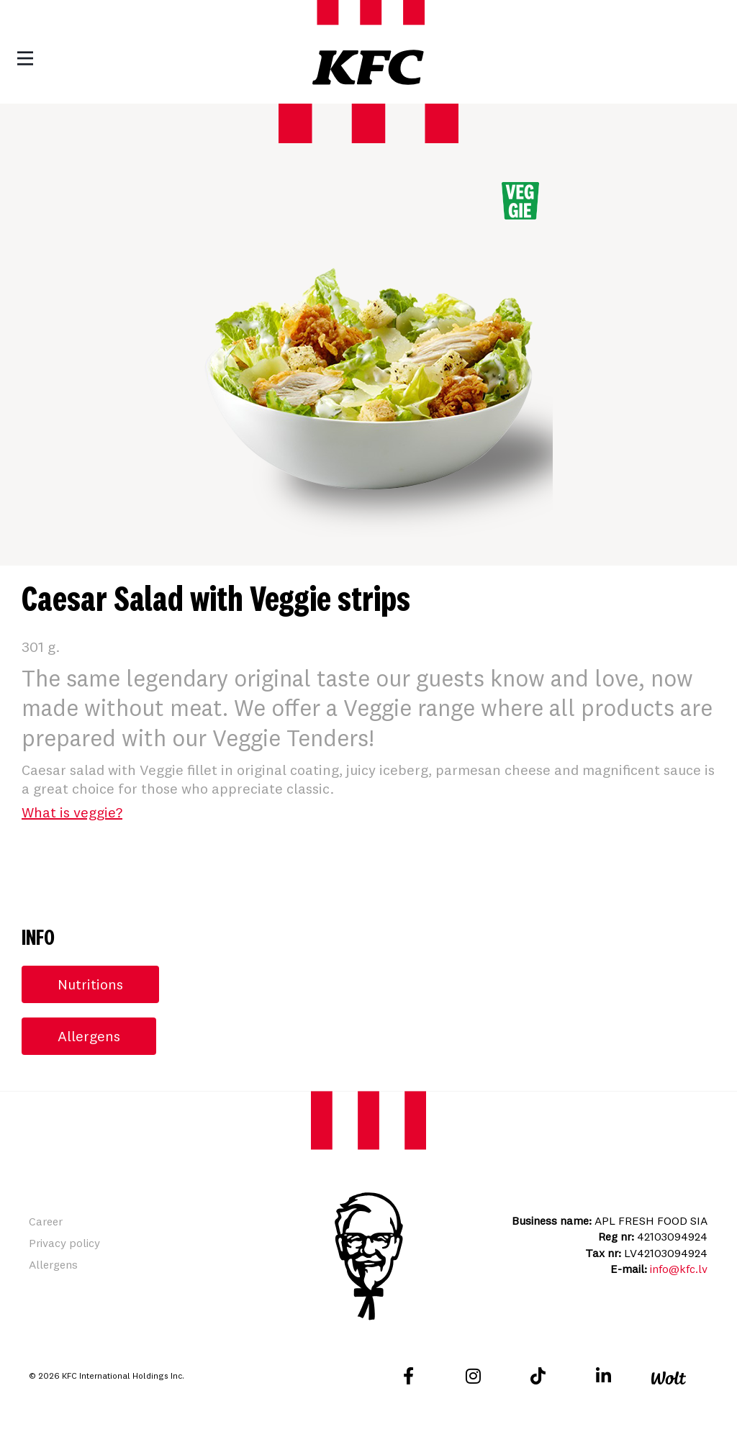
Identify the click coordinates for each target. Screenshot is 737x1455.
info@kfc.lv (678, 1268)
